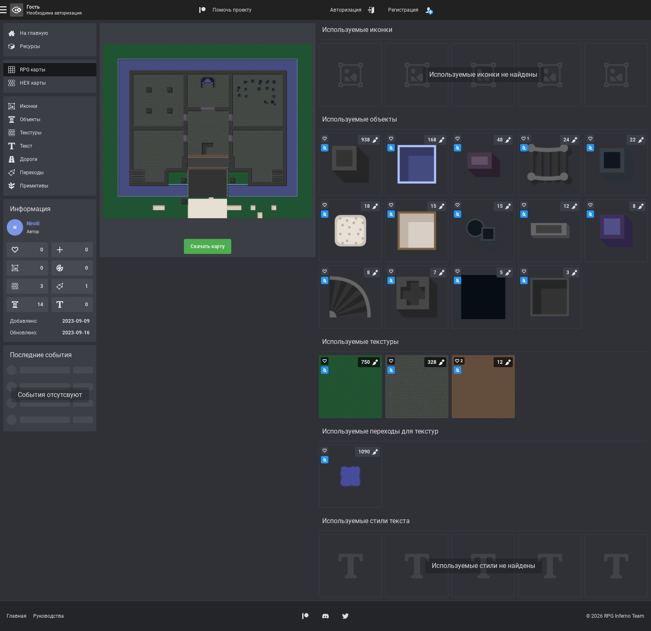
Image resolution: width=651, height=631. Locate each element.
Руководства (48, 616)
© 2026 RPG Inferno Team (615, 616)
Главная (17, 616)
